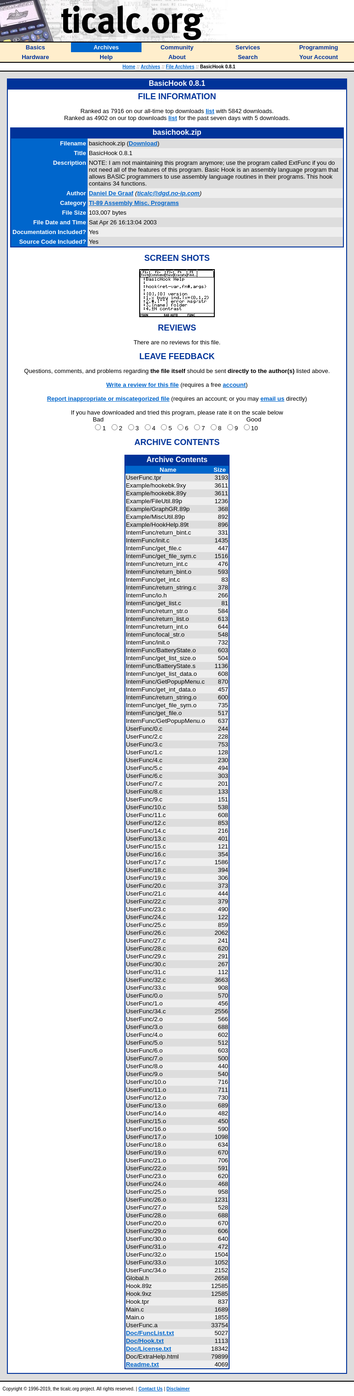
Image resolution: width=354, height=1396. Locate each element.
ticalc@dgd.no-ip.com (168, 193)
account (234, 384)
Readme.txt (142, 1364)
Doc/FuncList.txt (150, 1333)
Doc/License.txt (148, 1348)
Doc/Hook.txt (145, 1340)
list (210, 111)
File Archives (180, 66)
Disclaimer (178, 1388)
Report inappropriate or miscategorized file (108, 398)
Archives (150, 66)
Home (129, 66)
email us (272, 398)
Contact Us (150, 1388)
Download (143, 143)
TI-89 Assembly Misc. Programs (134, 202)
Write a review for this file (142, 384)
